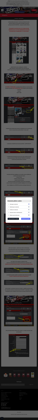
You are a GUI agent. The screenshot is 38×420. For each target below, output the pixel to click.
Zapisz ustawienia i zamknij (13, 218)
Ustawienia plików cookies (15, 201)
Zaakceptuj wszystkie (26, 218)
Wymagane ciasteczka (14, 204)
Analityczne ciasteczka (14, 209)
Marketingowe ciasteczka (14, 206)
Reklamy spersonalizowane (14, 215)
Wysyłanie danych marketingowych (16, 212)
